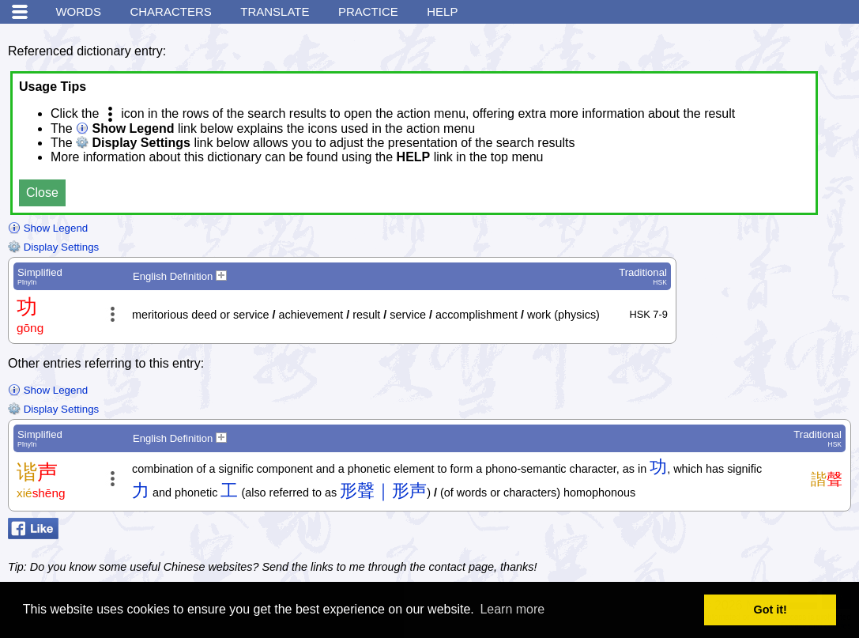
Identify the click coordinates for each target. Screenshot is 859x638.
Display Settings (53, 247)
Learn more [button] (512, 609)
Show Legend (48, 228)
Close (42, 192)
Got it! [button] (770, 609)
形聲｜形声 (383, 490)
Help (442, 11)
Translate (274, 11)
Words (78, 11)
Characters (170, 11)
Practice (368, 11)
